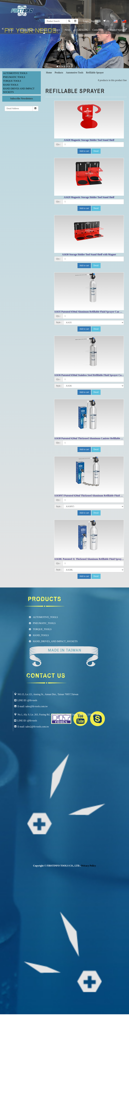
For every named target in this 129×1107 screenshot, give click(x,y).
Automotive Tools (15, 73)
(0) (106, 21)
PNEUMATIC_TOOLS (44, 623)
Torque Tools (12, 81)
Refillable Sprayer (95, 72)
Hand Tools (10, 84)
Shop (57, 30)
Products (44, 30)
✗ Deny (4, 1026)
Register (94, 21)
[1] (93, 144)
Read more (6, 1050)
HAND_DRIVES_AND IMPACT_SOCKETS (55, 641)
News (67, 30)
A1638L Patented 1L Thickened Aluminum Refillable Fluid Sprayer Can (91, 559)
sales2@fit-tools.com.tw (37, 726)
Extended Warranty (117, 30)
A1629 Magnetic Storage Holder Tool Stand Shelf (89, 197)
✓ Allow (4, 1023)
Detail (96, 151)
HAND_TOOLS (41, 635)
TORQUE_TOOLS (42, 629)
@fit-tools (32, 720)
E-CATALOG (81, 30)
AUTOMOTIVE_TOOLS (45, 617)
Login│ (87, 21)
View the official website (25, 1050)
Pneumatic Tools (14, 77)
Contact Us (97, 30)
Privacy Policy (88, 865)
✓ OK (80, 1105)
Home (11, 30)
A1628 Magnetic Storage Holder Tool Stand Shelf (89, 140)
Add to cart (84, 151)
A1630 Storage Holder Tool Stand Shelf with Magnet (89, 254)
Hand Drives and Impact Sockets (18, 90)
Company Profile (26, 30)
